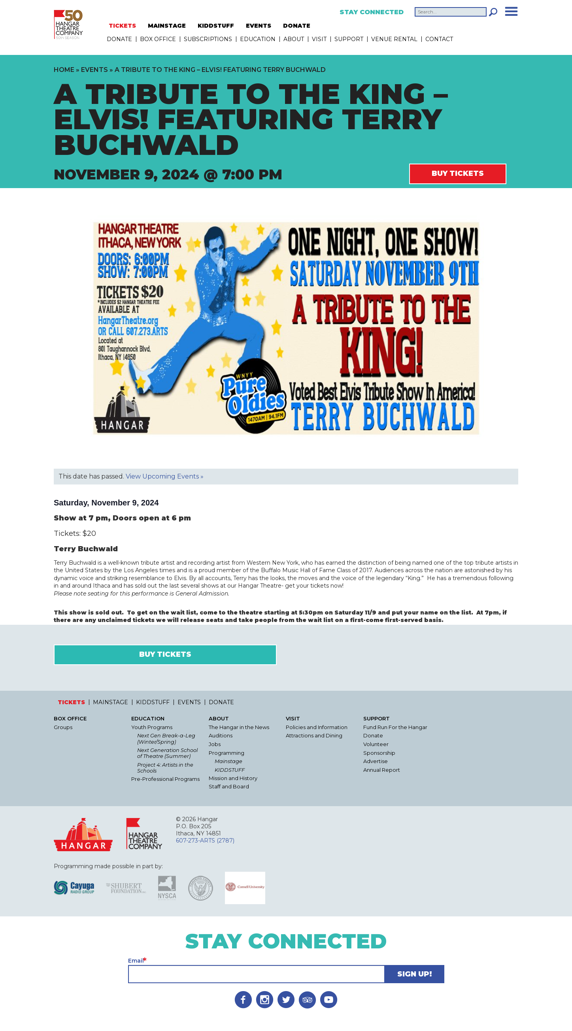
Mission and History (233, 778)
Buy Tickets (458, 173)
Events (94, 70)
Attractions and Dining (314, 736)
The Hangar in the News (239, 727)
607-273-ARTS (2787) (205, 840)
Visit (319, 39)
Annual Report (381, 770)
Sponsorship (379, 753)
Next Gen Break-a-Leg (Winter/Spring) (166, 739)
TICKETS (122, 25)
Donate (373, 736)
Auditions (220, 736)
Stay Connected (372, 12)
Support (348, 39)
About (293, 39)
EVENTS (258, 25)
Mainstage (228, 761)
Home (64, 70)
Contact (439, 39)
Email (136, 960)
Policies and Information (316, 727)
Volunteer (376, 744)
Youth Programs (151, 727)
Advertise (375, 761)
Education (258, 39)
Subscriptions (208, 39)
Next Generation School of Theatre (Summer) (167, 753)
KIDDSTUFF (216, 25)
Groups (63, 727)
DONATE (296, 25)
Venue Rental (394, 39)
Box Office (158, 39)
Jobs (215, 744)
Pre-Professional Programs (165, 779)
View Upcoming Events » (165, 476)
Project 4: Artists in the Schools (165, 768)
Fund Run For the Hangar (395, 727)
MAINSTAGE (167, 25)
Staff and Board (229, 787)
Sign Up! (414, 974)
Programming (226, 753)
